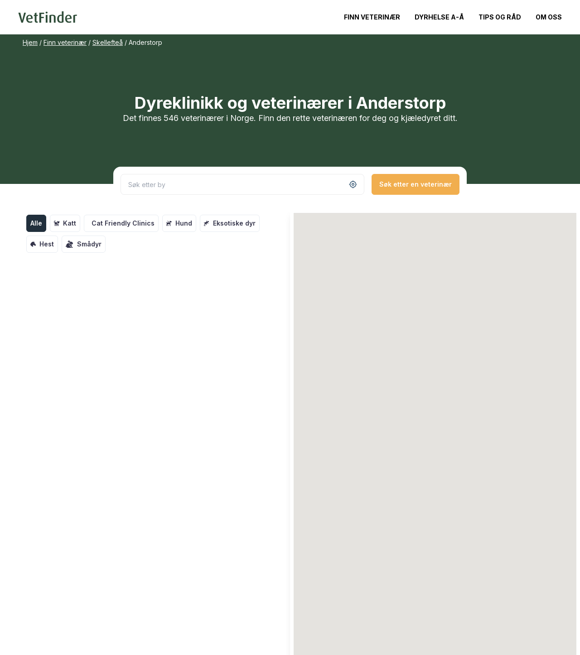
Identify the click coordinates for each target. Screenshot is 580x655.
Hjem (30, 42)
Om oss (549, 17)
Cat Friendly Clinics (123, 223)
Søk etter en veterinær (415, 184)
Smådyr (84, 244)
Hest (42, 244)
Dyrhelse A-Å (439, 17)
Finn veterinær (372, 17)
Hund (179, 223)
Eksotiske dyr (230, 223)
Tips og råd (499, 17)
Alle (36, 223)
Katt (65, 223)
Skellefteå (107, 42)
